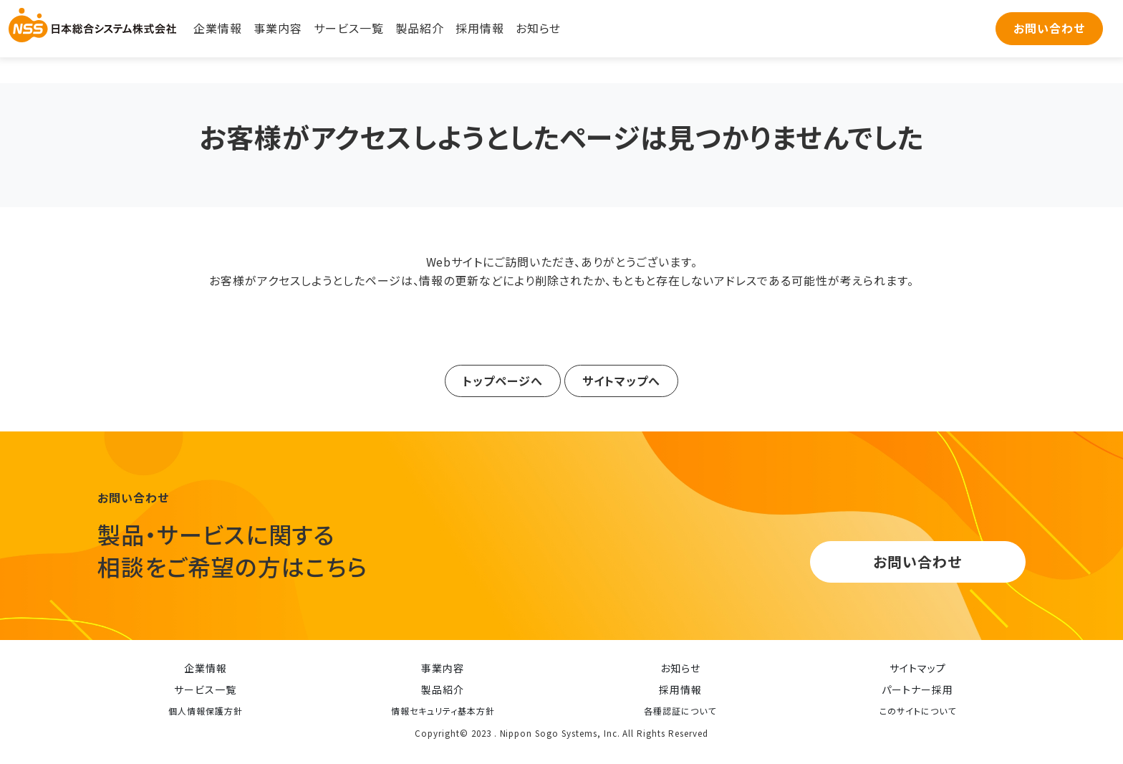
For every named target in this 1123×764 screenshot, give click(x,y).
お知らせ (539, 28)
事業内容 (278, 28)
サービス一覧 (349, 28)
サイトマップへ (621, 379)
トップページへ (503, 379)
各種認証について (680, 711)
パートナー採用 (917, 689)
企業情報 (217, 28)
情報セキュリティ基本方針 (443, 711)
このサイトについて (917, 711)
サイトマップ (918, 668)
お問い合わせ (1049, 28)
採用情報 (480, 28)
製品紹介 (419, 28)
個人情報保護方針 (205, 711)
